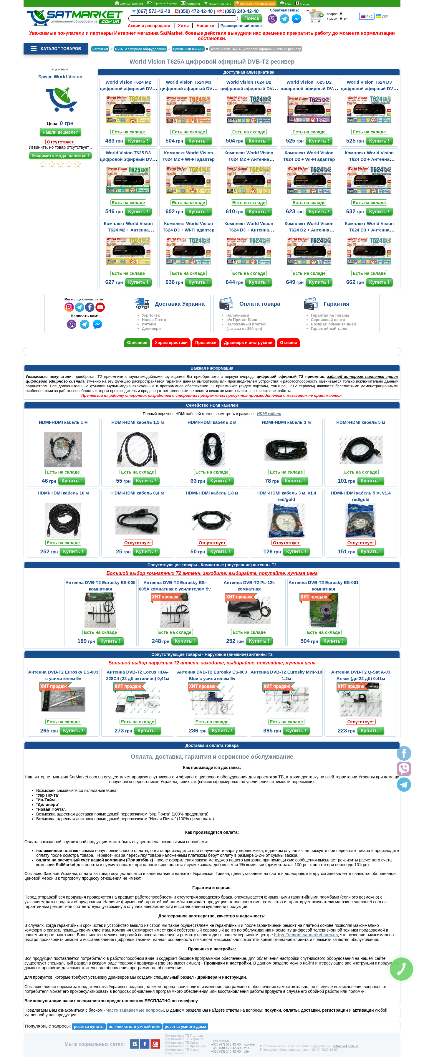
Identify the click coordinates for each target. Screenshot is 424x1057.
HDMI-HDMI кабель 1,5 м (137, 422)
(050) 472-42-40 (196, 11)
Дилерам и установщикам (255, 3)
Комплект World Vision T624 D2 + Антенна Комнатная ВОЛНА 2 (369, 159)
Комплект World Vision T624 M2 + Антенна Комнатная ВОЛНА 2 (248, 159)
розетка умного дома (185, 1026)
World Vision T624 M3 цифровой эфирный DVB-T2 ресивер (188, 88)
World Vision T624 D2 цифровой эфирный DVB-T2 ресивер (248, 88)
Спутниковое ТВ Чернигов (184, 1039)
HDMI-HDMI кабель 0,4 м (137, 492)
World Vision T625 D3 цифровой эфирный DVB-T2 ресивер (128, 159)
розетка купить (89, 1026)
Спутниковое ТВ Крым (181, 1042)
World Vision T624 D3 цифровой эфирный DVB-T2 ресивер (369, 88)
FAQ (285, 3)
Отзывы (288, 342)
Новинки (205, 25)
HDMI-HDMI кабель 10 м (63, 492)
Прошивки (205, 342)
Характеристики (171, 342)
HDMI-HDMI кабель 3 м (286, 422)
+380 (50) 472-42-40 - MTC (231, 1048)
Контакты (190, 3)
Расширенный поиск (242, 25)
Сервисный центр (162, 3)
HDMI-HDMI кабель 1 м (63, 422)
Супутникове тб (176, 1053)
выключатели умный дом (134, 1026)
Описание (137, 342)
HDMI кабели (269, 413)
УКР (382, 16)
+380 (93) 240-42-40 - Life (230, 1051)
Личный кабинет (129, 3)
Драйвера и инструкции (248, 342)
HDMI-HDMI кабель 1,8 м (212, 492)
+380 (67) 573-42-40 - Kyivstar (233, 1044)
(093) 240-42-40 (242, 11)
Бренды (302, 3)
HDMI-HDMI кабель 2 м (212, 422)
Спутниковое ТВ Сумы (182, 1049)
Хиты (183, 25)
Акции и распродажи (149, 25)
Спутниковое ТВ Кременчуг (185, 1046)
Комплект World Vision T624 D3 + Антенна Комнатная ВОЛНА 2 (248, 230)
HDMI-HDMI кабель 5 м (360, 422)
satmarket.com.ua (345, 1046)
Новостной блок (217, 3)
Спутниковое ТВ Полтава (184, 1035)
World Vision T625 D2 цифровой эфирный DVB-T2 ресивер (309, 88)
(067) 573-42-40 (153, 11)
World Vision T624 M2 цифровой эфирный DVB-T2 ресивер (128, 88)
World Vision (68, 76)
